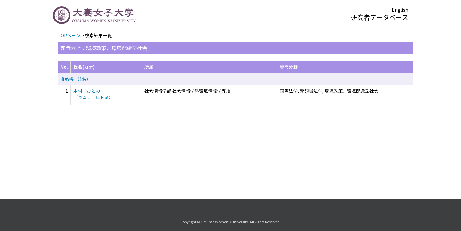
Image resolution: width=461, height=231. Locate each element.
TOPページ (69, 35)
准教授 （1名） (76, 79)
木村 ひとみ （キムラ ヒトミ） (93, 94)
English (400, 9)
